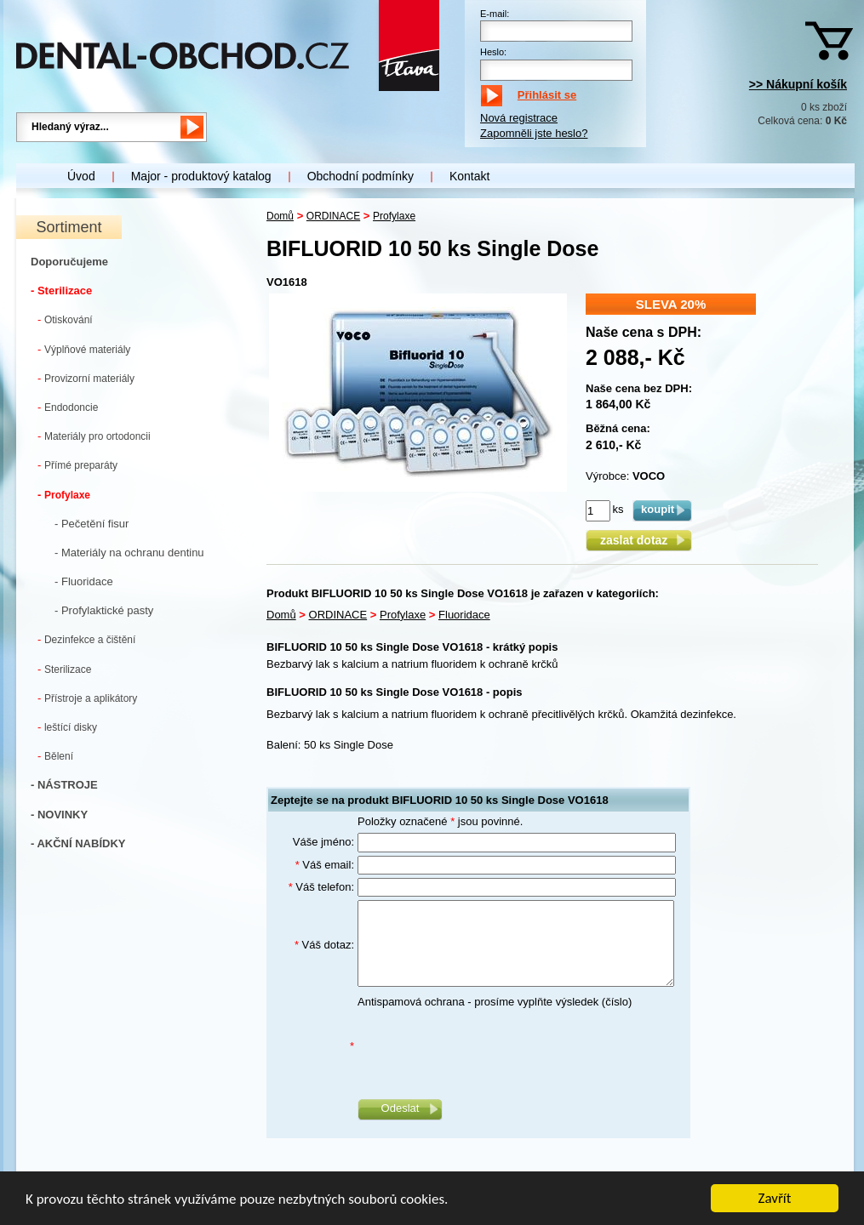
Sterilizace (64, 669)
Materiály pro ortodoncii (94, 436)
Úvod (81, 176)
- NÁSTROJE (64, 784)
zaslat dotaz (639, 540)
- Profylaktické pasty (103, 610)
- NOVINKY (59, 814)
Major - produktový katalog (201, 176)
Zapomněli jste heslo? (533, 133)
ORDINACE (333, 216)
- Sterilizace (61, 290)
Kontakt (469, 176)
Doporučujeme (69, 261)
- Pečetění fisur (91, 523)
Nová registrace (519, 117)
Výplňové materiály (83, 349)
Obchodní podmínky (360, 176)
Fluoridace (464, 614)
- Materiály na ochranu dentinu (129, 552)
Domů (280, 216)
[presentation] (487, 1046)
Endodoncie (67, 407)
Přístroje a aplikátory (87, 698)
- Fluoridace (83, 581)
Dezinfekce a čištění (86, 639)
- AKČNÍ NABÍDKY (78, 843)
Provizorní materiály (85, 378)
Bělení (55, 755)
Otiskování (65, 319)
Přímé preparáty (77, 465)
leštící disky (67, 727)
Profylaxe (63, 494)
